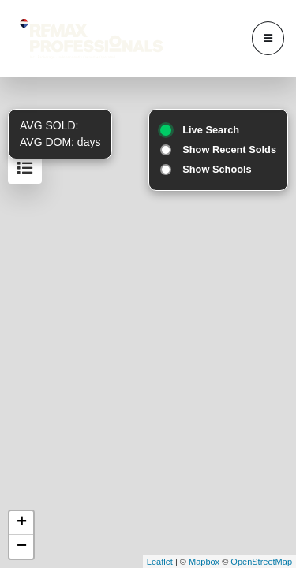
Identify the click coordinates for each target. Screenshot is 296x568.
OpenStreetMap (261, 561)
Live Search (210, 130)
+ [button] (22, 523)
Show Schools (216, 169)
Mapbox (204, 561)
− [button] (22, 547)
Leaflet (160, 561)
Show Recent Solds (229, 149)
